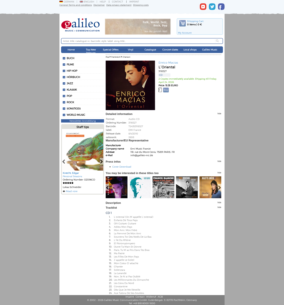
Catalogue (150, 49)
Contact (117, 1)
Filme (70, 64)
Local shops (189, 49)
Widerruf (151, 296)
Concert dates (170, 49)
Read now (71, 191)
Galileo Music (209, 49)
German (66, 1)
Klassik (72, 89)
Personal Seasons (72, 176)
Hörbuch (73, 77)
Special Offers (110, 49)
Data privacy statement (118, 5)
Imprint (134, 1)
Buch (70, 58)
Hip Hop (72, 70)
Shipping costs (141, 5)
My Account (185, 32)
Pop (69, 95)
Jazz (70, 83)
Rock (70, 102)
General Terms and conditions (75, 5)
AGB (160, 296)
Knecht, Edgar (71, 173)
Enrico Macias (168, 62)
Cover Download (121, 166)
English (87, 1)
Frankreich (115, 57)
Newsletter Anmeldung (83, 120)
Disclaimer (99, 5)
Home (71, 49)
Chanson (126, 57)
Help (103, 1)
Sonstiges (74, 108)
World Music (76, 114)
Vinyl (130, 49)
